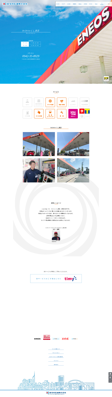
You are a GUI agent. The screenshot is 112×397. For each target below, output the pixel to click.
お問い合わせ (56, 364)
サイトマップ (56, 360)
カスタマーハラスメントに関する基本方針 (56, 356)
